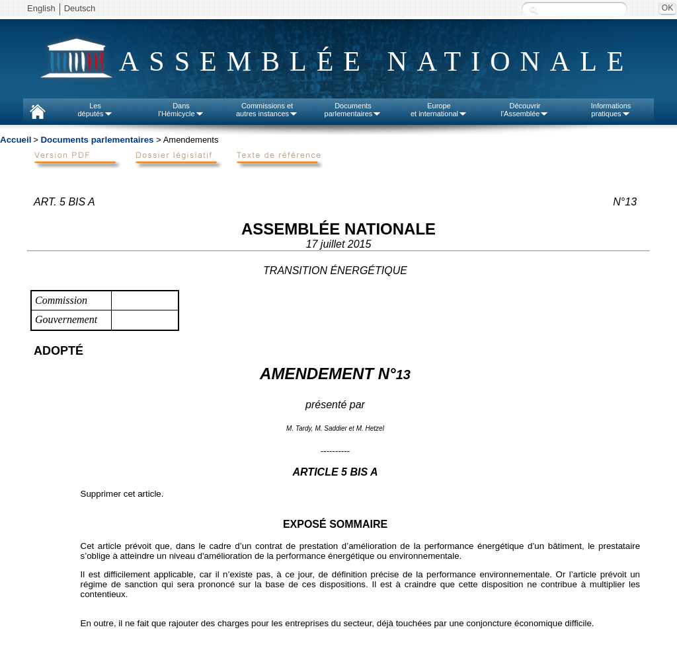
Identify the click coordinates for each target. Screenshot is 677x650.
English (41, 8)
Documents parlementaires (96, 140)
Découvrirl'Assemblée (525, 110)
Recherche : (533, 9)
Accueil (15, 140)
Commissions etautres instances (267, 110)
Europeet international (439, 110)
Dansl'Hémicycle (181, 110)
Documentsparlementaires (353, 110)
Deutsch (80, 8)
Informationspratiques (611, 110)
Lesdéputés (94, 110)
